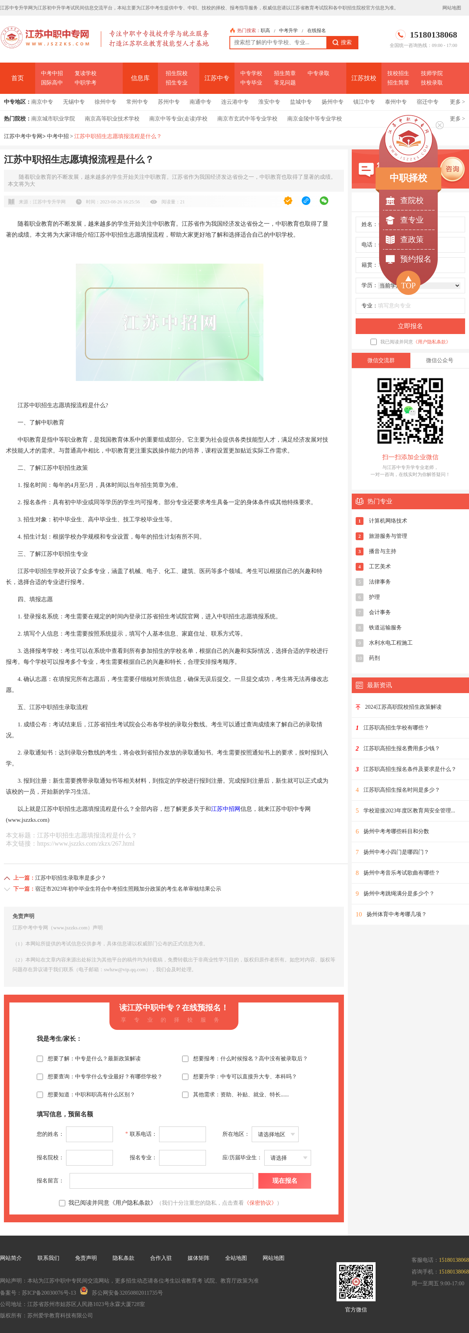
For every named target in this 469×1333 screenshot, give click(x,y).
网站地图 (451, 8)
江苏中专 (216, 78)
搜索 (342, 43)
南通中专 (200, 102)
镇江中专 (364, 102)
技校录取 (432, 83)
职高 (265, 30)
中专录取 (318, 73)
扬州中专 (333, 102)
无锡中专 (74, 102)
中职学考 (86, 83)
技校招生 (398, 73)
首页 (17, 78)
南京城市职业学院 (53, 119)
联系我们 (48, 1258)
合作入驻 (161, 1258)
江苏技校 (363, 78)
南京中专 (42, 102)
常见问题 (285, 83)
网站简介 (11, 1258)
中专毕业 (251, 83)
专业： (370, 306)
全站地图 (236, 1258)
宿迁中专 (428, 102)
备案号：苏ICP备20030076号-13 (38, 1293)
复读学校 (86, 73)
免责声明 (86, 1258)
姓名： (370, 224)
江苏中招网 (225, 809)
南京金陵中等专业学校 (314, 119)
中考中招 (52, 73)
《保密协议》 (260, 1203)
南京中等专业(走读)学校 (178, 119)
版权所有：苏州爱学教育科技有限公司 (46, 1316)
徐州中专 (105, 102)
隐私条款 (123, 1258)
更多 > (457, 102)
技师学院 (432, 73)
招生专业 (177, 83)
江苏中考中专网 (23, 136)
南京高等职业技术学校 (112, 119)
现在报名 (284, 1180)
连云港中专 (235, 102)
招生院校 (177, 73)
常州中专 (137, 102)
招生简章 (285, 73)
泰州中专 (396, 102)
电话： (370, 245)
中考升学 (288, 30)
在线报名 (316, 30)
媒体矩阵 (198, 1258)
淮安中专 (269, 102)
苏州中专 (169, 102)
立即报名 (410, 326)
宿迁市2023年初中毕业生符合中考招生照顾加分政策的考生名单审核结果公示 (128, 889)
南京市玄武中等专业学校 (247, 119)
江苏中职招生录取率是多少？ (70, 878)
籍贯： (370, 265)
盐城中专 (301, 102)
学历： (370, 285)
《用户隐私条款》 (432, 342)
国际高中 (52, 83)
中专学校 (251, 73)
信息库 (140, 78)
